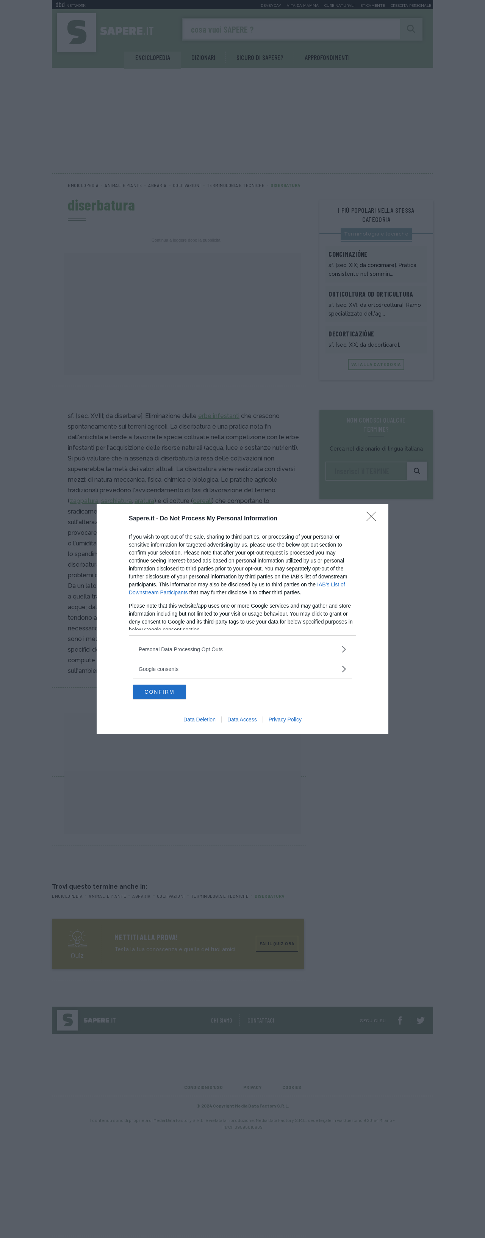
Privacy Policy (285, 720)
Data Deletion (199, 720)
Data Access (242, 720)
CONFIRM (169, 692)
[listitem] (242, 649)
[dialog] (242, 619)
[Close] (373, 518)
